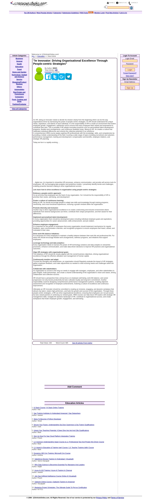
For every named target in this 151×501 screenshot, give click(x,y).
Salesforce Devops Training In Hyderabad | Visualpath (54, 459)
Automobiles (19, 89)
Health (19, 64)
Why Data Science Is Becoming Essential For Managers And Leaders (60, 465)
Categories (57, 13)
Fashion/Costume (19, 104)
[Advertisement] (75, 33)
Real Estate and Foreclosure (19, 93)
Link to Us (123, 13)
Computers (19, 97)
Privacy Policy (101, 498)
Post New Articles (112, 13)
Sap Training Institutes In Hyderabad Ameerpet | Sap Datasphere (57, 413)
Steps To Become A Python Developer (47, 419)
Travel (19, 69)
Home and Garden (19, 72)
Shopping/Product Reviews (19, 83)
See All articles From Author (82, 343)
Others (19, 87)
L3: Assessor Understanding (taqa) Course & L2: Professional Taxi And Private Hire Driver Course (69, 442)
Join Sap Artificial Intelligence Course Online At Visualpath (56, 476)
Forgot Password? (129, 73)
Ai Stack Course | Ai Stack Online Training (49, 408)
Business (19, 59)
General (19, 61)
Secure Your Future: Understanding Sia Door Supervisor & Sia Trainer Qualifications (64, 425)
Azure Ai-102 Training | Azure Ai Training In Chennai (53, 470)
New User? (130, 76)
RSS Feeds (86, 13)
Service (19, 79)
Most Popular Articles (44, 13)
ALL (33, 56)
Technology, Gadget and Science (19, 76)
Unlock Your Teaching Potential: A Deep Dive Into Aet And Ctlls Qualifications (61, 430)
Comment (48, 72)
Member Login (100, 13)
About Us (122, 2)
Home (111, 2)
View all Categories (19, 109)
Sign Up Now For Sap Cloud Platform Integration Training (54, 436)
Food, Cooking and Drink (19, 100)
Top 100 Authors (30, 13)
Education (41, 56)
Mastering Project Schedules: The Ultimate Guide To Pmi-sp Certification (61, 487)
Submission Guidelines (70, 13)
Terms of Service (117, 498)
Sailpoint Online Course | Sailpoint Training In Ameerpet (55, 482)
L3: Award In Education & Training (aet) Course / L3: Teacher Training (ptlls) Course (64, 448)
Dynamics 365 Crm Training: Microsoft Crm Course (52, 453)
